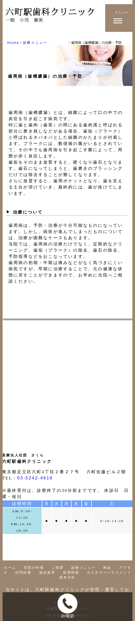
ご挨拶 (58, 567)
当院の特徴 (34, 567)
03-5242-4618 (35, 478)
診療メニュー (83, 567)
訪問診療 (23, 572)
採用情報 (71, 572)
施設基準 (47, 572)
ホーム (10, 567)
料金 (107, 567)
